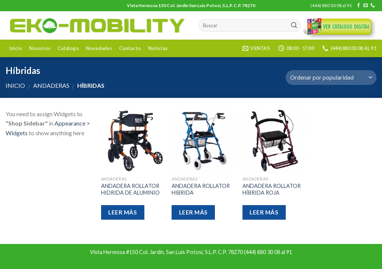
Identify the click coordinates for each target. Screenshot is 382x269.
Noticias (157, 48)
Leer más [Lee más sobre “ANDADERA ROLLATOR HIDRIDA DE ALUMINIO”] (122, 212)
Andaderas (51, 85)
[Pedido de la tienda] (331, 77)
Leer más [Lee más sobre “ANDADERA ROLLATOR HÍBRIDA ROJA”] (264, 212)
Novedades (99, 48)
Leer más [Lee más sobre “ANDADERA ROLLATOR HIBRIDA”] (193, 212)
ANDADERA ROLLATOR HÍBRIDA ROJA (271, 189)
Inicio (15, 48)
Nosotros (39, 48)
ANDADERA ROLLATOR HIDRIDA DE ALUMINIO (130, 189)
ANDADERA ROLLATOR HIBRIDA (201, 189)
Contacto (130, 48)
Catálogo (68, 48)
